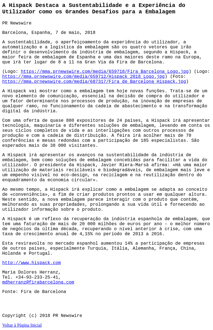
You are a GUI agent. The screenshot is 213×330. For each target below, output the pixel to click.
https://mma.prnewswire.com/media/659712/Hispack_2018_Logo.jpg (83, 76)
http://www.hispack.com (31, 263)
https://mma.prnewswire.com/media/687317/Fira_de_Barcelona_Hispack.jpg (94, 81)
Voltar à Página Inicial (22, 325)
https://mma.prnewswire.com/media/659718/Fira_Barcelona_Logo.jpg (105, 71)
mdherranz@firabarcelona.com (38, 282)
